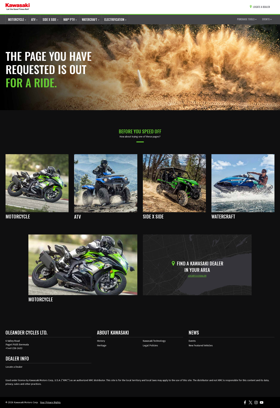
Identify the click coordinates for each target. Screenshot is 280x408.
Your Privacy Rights (50, 402)
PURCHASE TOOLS (247, 19)
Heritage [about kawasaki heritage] (101, 345)
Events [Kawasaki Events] (192, 340)
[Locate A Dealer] (260, 6)
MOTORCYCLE (17, 19)
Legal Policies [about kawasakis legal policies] (150, 345)
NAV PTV (70, 19)
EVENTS (267, 19)
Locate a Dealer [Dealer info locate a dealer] (14, 366)
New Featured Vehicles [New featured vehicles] (201, 345)
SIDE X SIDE (50, 19)
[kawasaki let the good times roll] (18, 7)
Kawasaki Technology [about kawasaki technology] (154, 340)
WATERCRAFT (90, 19)
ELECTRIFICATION (115, 19)
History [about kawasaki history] (101, 340)
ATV (34, 19)
